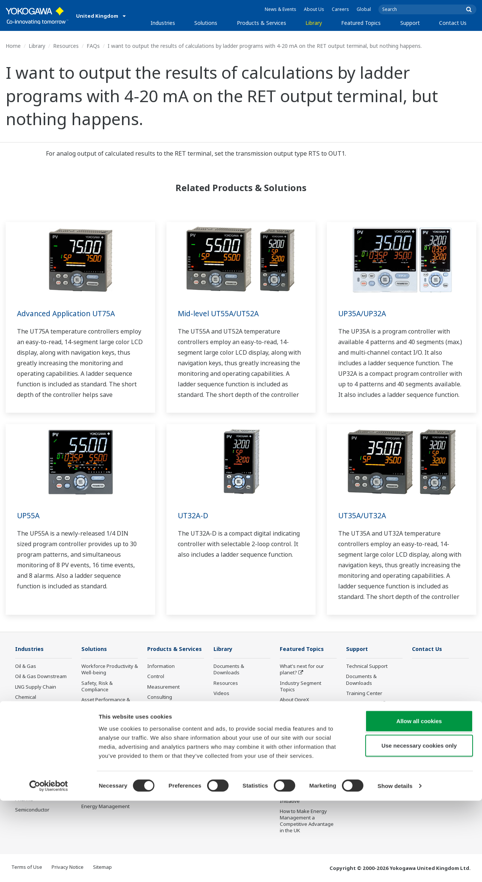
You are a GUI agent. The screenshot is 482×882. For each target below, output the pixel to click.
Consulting (159, 708)
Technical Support (366, 666)
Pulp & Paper (30, 748)
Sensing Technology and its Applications (303, 771)
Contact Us (453, 22)
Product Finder (362, 703)
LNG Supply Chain (35, 687)
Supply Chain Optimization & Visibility (107, 753)
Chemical (25, 697)
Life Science (160, 745)
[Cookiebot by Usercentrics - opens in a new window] (49, 867)
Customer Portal (364, 713)
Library (313, 22)
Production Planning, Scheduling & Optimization (105, 773)
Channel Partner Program (365, 737)
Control (155, 687)
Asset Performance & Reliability (105, 703)
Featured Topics (361, 22)
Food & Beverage (35, 738)
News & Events (280, 9)
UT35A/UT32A (363, 515)
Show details (395, 867)
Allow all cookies (419, 802)
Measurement (163, 698)
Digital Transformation (305, 730)
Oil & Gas (25, 666)
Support (410, 22)
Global (364, 9)
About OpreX (294, 700)
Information (161, 677)
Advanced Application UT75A (68, 313)
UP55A (28, 515)
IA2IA (286, 720)
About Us (314, 9)
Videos (221, 693)
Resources (66, 45)
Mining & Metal (32, 727)
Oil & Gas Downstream (41, 676)
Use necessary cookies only (419, 827)
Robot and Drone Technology (299, 754)
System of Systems (301, 710)
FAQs (93, 45)
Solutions (205, 22)
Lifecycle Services (167, 735)
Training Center (364, 693)
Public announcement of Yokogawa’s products (175, 758)
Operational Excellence (107, 716)
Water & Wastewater (39, 769)
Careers (340, 9)
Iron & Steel (28, 758)
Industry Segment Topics (300, 686)
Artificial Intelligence (303, 741)
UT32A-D (193, 515)
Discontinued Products (173, 772)
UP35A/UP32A (362, 313)
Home (13, 45)
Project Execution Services (166, 721)
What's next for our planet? (302, 669)
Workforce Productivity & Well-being (109, 669)
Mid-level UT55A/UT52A (220, 313)
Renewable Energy (36, 717)
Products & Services (261, 22)
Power (22, 707)
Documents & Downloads (229, 669)
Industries (163, 22)
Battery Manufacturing (41, 779)
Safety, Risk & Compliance (97, 686)
